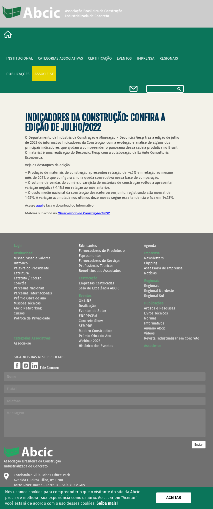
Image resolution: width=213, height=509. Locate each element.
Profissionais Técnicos (96, 266)
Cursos (19, 313)
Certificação (100, 58)
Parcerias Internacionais (33, 293)
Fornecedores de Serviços (99, 261)
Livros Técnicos (156, 313)
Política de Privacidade (32, 318)
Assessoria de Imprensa (163, 268)
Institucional (19, 58)
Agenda (150, 246)
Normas (150, 318)
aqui (39, 205)
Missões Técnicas (27, 303)
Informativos (154, 323)
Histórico (21, 263)
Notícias (150, 273)
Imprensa (145, 58)
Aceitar (173, 497)
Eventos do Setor (92, 311)
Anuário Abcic (155, 328)
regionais (169, 58)
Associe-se (44, 74)
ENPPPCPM (88, 316)
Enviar (198, 444)
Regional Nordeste (159, 291)
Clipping (150, 263)
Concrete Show (91, 321)
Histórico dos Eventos (96, 346)
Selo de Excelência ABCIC (99, 288)
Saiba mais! (107, 503)
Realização (87, 306)
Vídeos (149, 333)
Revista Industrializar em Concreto (171, 338)
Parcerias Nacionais (29, 288)
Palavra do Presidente (31, 268)
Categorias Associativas (60, 58)
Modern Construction (95, 331)
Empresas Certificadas (96, 283)
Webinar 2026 (89, 341)
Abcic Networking (28, 308)
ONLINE (85, 301)
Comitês (20, 283)
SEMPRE (85, 326)
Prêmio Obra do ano (30, 298)
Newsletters (154, 258)
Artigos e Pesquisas (159, 308)
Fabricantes (88, 246)
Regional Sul (154, 296)
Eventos (124, 58)
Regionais (151, 286)
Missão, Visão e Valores (32, 258)
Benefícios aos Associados (100, 271)
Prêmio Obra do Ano (95, 336)
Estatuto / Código (28, 278)
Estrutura (21, 273)
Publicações (18, 74)
